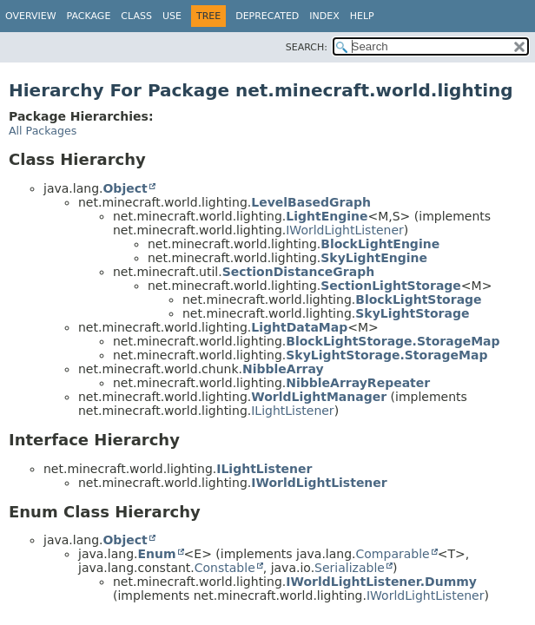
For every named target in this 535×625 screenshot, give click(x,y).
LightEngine (326, 216)
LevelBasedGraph (311, 202)
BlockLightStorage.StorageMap (392, 341)
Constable (225, 568)
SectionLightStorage (390, 286)
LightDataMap (299, 327)
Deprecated (267, 16)
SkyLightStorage (412, 313)
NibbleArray (283, 369)
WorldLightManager (318, 397)
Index (324, 16)
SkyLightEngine (373, 258)
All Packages (42, 130)
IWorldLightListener (345, 230)
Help (362, 16)
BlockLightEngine (379, 244)
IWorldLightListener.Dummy (381, 582)
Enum (156, 554)
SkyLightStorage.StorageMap (386, 355)
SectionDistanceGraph (298, 272)
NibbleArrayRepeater (358, 383)
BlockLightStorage (418, 299)
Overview (30, 16)
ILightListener (292, 411)
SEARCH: (306, 47)
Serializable (349, 568)
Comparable (393, 554)
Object (124, 188)
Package (89, 16)
